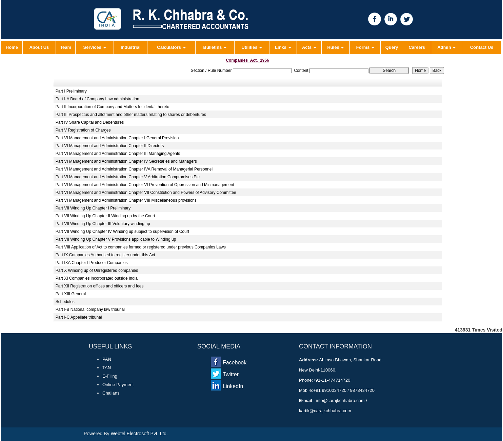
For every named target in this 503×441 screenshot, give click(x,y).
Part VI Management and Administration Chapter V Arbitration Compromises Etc (128, 177)
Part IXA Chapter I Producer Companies (92, 262)
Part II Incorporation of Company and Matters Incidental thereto (112, 106)
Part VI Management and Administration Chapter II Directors (110, 145)
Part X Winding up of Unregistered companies (97, 270)
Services (94, 47)
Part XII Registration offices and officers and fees (100, 286)
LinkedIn (233, 386)
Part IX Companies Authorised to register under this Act (105, 255)
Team (65, 47)
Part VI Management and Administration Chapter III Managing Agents (118, 153)
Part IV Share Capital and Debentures (90, 122)
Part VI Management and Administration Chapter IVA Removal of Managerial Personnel (134, 169)
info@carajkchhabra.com (340, 400)
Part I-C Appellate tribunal (79, 317)
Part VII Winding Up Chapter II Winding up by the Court (105, 216)
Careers (417, 47)
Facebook (234, 362)
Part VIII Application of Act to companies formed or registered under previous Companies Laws (141, 247)
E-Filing (109, 376)
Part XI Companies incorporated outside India (97, 278)
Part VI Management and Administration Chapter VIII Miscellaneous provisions (126, 200)
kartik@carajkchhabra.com (325, 410)
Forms (365, 47)
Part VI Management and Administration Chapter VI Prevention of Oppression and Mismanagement (145, 184)
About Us (39, 47)
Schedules (65, 301)
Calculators (171, 47)
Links (283, 47)
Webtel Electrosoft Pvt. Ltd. (139, 433)
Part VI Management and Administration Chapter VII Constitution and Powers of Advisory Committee (146, 192)
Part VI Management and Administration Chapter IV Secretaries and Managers (126, 161)
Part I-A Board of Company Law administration (97, 99)
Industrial (131, 47)
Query (391, 47)
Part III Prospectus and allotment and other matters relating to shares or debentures (131, 114)
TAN (106, 367)
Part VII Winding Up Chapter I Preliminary (93, 208)
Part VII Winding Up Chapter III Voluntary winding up (103, 223)
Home (12, 47)
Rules (335, 47)
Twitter (231, 374)
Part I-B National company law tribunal (90, 309)
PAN (106, 359)
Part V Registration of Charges (83, 130)
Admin (446, 47)
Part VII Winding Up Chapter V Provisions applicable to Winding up (116, 239)
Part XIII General (71, 294)
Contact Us (482, 47)
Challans (111, 393)
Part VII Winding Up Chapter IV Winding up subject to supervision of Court (122, 231)
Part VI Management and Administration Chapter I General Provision (117, 138)
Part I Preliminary (71, 91)
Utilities (251, 47)
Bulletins (215, 47)
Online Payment (118, 384)
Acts (309, 47)
